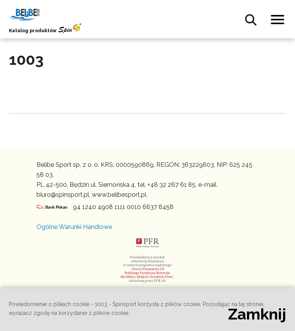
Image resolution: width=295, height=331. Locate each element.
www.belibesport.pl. (120, 194)
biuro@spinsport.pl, (63, 194)
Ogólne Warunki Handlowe (74, 227)
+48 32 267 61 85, (172, 184)
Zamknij (257, 314)
